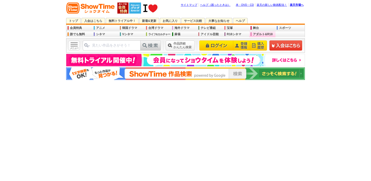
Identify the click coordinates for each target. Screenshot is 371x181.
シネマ (100, 34)
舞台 (256, 28)
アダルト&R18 (263, 34)
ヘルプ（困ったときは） (215, 4)
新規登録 (285, 45)
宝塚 (230, 28)
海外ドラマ (182, 28)
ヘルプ (240, 21)
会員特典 (76, 28)
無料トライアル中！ (122, 21)
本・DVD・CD (245, 4)
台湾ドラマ (155, 28)
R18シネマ (234, 34)
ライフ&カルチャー (159, 34)
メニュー (74, 48)
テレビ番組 (208, 28)
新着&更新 (149, 21)
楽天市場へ (297, 4)
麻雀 (177, 34)
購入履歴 (258, 45)
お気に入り (170, 21)
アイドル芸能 (210, 34)
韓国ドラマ (129, 28)
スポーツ (285, 28)
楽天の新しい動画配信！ (272, 4)
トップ (73, 21)
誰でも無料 (77, 34)
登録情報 (241, 45)
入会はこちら (93, 21)
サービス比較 (193, 21)
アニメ (100, 28)
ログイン (216, 45)
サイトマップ (189, 4)
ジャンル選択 (86, 47)
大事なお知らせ (218, 21)
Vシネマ (127, 34)
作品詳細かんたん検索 (182, 45)
